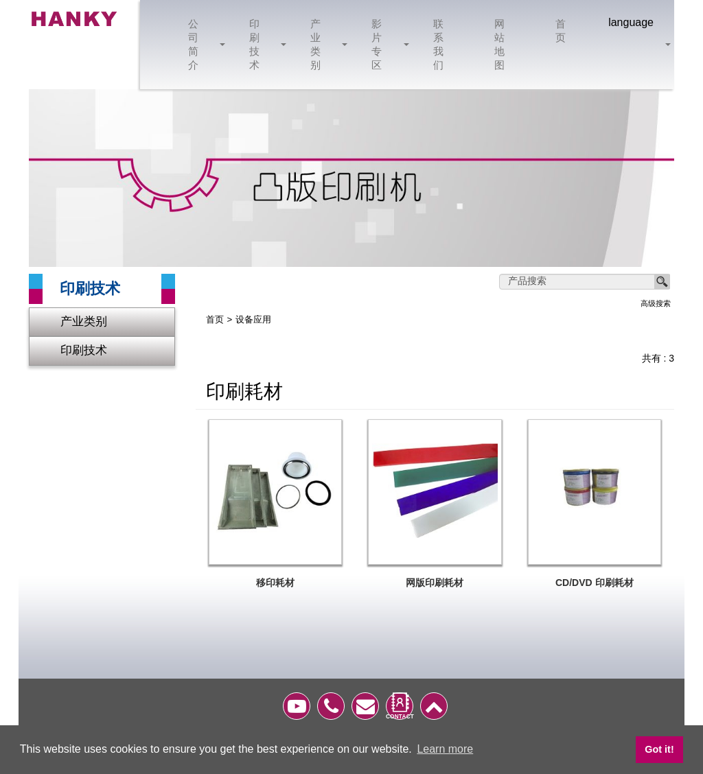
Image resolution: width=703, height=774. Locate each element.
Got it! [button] (659, 749)
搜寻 (662, 282)
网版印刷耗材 (434, 583)
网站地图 (500, 44)
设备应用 (253, 320)
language (631, 22)
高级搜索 (656, 303)
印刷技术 (262, 44)
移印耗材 (275, 583)
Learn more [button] (445, 749)
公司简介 (201, 44)
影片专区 (384, 44)
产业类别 (323, 44)
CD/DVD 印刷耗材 (594, 583)
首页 (561, 30)
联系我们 (439, 44)
